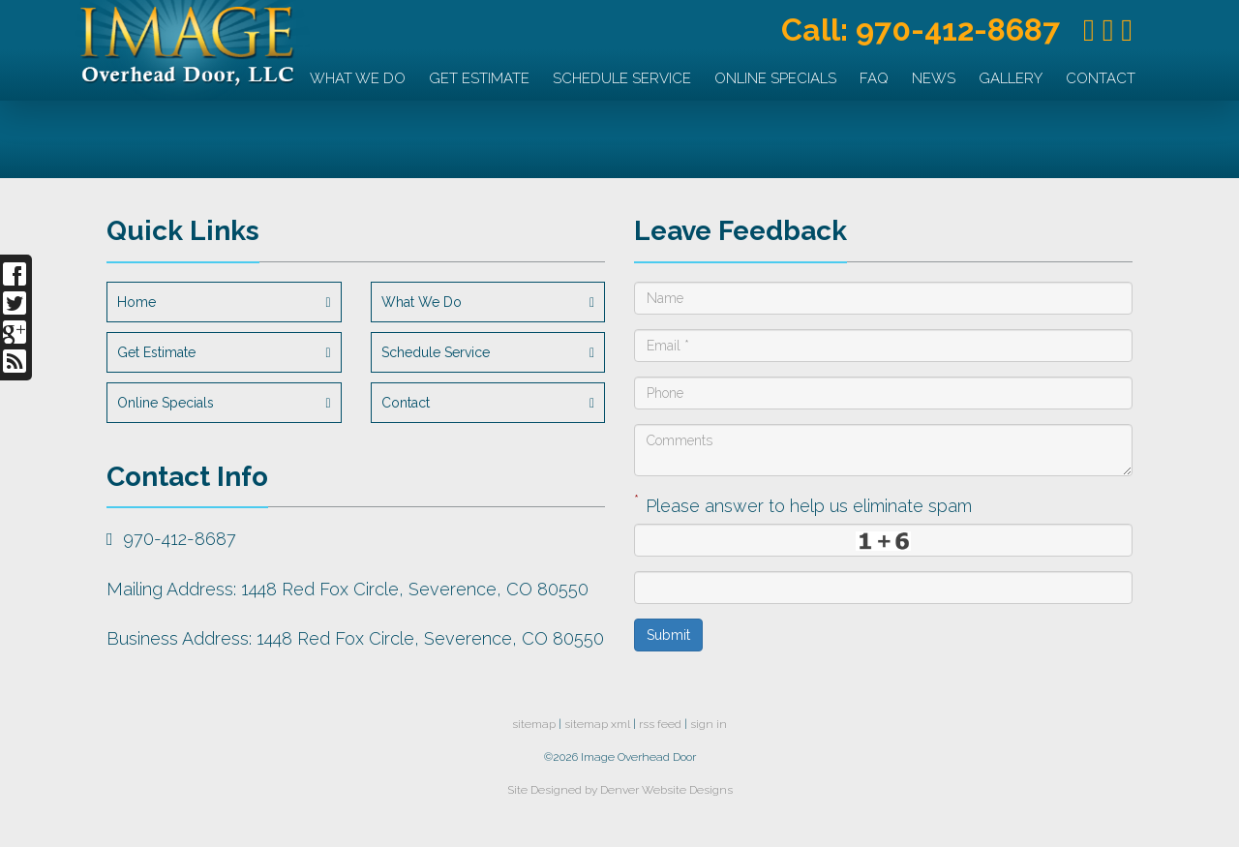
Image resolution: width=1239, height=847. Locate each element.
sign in (708, 724)
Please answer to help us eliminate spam (803, 504)
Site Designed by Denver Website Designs (620, 790)
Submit (668, 635)
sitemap (534, 724)
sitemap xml (597, 724)
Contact (1100, 78)
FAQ (874, 78)
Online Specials (775, 78)
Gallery (1011, 78)
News (933, 78)
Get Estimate (479, 78)
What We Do (358, 78)
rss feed (660, 724)
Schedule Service (622, 78)
